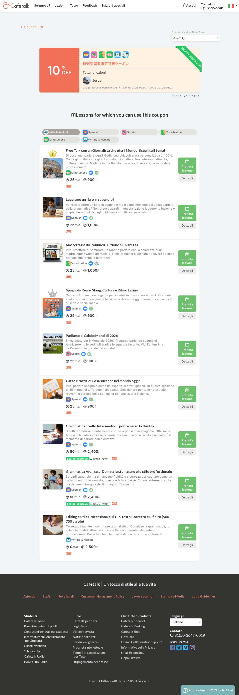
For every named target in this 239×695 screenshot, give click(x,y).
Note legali (66, 596)
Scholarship (32, 651)
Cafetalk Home (34, 621)
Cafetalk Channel (133, 621)
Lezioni (59, 5)
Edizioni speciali (113, 5)
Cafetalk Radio (34, 656)
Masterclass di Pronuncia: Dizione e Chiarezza (102, 245)
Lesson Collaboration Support (141, 642)
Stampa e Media (173, 596)
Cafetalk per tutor (85, 621)
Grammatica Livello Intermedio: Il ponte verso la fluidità (110, 426)
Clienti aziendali (35, 646)
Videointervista (83, 631)
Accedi (189, 5)
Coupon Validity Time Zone (188, 32)
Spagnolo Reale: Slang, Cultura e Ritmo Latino (102, 290)
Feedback (89, 5)
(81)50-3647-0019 (189, 635)
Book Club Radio (35, 662)
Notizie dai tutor (84, 637)
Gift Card (127, 637)
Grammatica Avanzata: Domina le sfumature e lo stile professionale (119, 471)
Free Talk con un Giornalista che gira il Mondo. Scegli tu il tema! (115, 150)
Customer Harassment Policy (103, 596)
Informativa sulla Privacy (138, 647)
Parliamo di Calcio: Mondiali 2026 (92, 335)
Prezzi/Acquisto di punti (40, 626)
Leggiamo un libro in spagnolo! (90, 199)
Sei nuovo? (42, 5)
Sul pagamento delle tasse (90, 662)
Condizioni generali (86, 642)
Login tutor (80, 626)
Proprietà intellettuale (88, 647)
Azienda (29, 596)
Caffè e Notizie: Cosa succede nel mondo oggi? (103, 381)
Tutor (73, 5)
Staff (46, 596)
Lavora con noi (142, 596)
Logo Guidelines (204, 596)
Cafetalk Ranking (133, 626)
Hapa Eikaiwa (130, 658)
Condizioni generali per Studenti (46, 631)
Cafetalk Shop (131, 631)
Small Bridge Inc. (132, 652)
